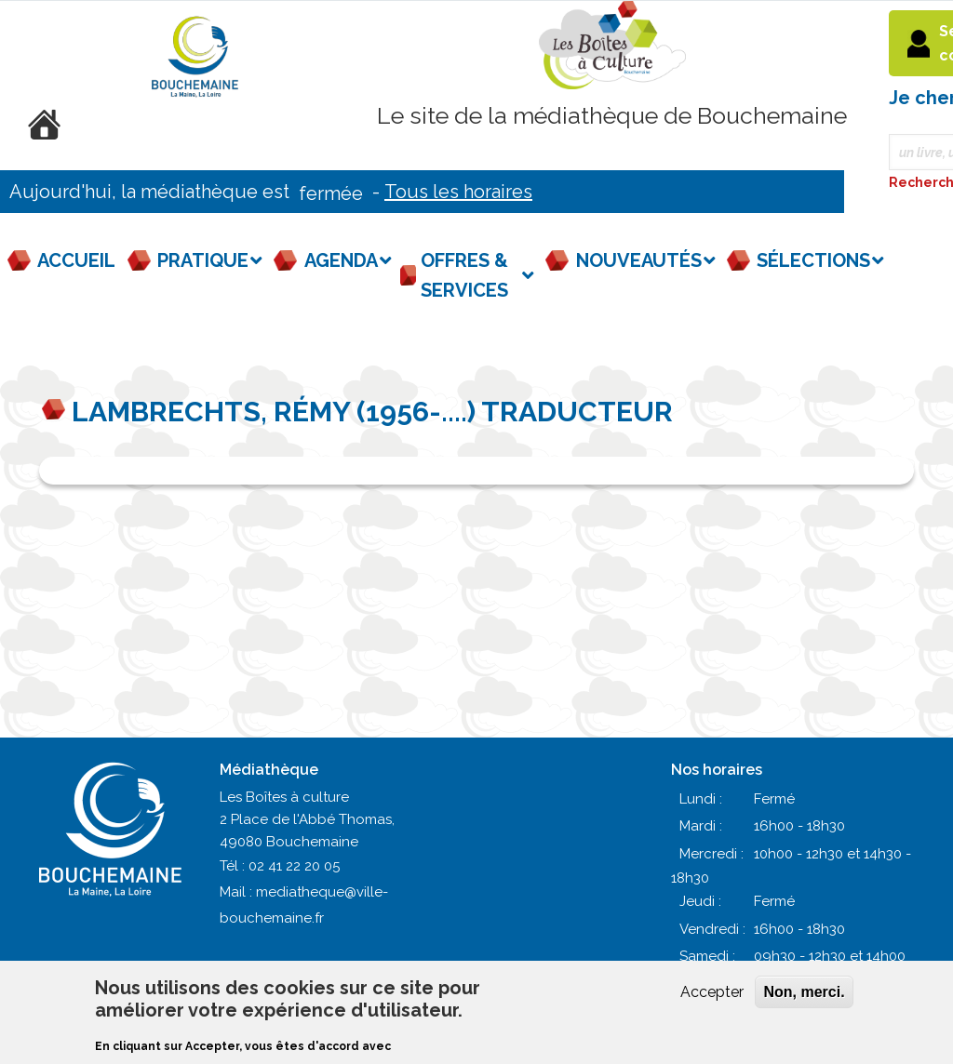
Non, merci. (803, 992)
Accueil (76, 260)
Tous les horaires (458, 191)
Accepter (712, 992)
